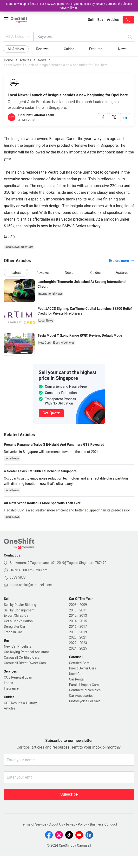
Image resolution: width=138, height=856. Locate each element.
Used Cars (77, 674)
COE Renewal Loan (18, 677)
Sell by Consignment (19, 610)
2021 (83, 637)
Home (8, 60)
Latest (16, 273)
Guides (69, 49)
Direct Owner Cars (82, 668)
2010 (73, 610)
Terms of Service (33, 824)
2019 (83, 632)
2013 (83, 615)
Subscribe (69, 794)
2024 (73, 648)
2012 (73, 615)
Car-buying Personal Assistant (26, 652)
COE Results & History (20, 703)
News (122, 49)
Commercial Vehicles (85, 690)
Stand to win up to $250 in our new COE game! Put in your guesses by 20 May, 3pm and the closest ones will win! (69, 5)
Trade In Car (13, 632)
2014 (73, 621)
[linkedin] (125, 117)
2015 (83, 621)
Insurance (11, 688)
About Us (56, 824)
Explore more (121, 261)
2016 (73, 626)
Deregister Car (14, 626)
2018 (73, 632)
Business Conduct (103, 824)
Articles (25, 60)
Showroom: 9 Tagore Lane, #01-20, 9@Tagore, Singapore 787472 (58, 563)
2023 (83, 643)
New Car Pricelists (17, 646)
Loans (8, 683)
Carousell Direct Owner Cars (25, 663)
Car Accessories (81, 696)
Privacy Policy (76, 824)
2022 (73, 643)
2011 (83, 610)
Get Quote (51, 413)
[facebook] (103, 117)
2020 (73, 637)
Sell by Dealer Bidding (20, 605)
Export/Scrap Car (17, 615)
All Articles (19, 36)
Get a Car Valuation (18, 621)
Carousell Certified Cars (21, 657)
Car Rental (77, 679)
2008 (73, 605)
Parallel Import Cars (84, 685)
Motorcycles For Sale (85, 701)
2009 (83, 605)
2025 (83, 648)
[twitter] (114, 117)
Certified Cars (79, 663)
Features (95, 49)
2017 (83, 626)
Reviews (42, 49)
